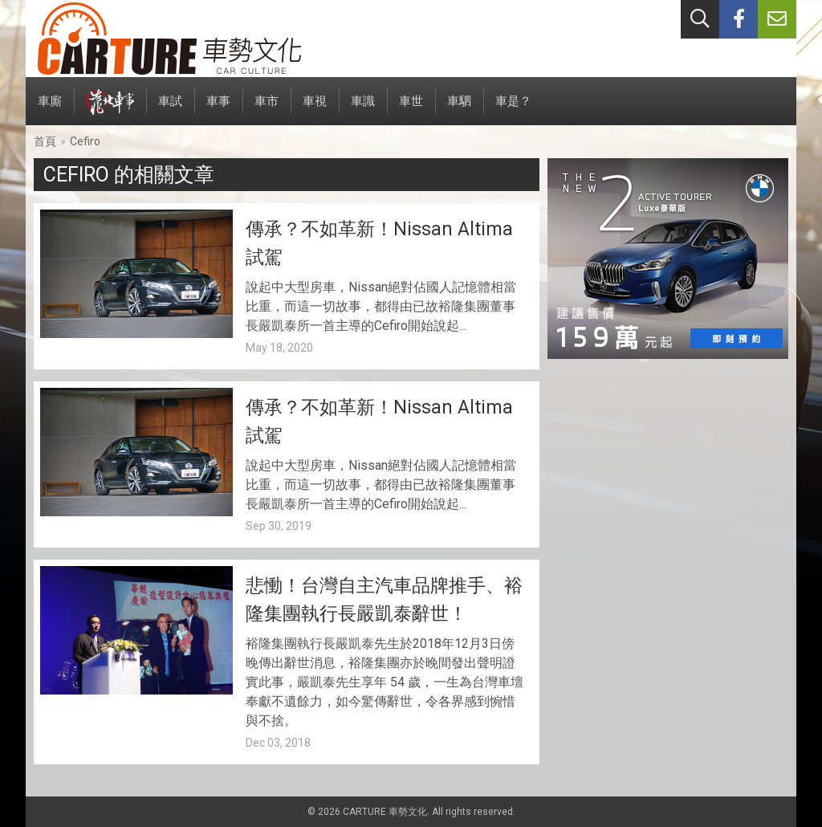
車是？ (513, 109)
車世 (411, 109)
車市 (266, 109)
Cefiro (85, 141)
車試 (170, 109)
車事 (218, 109)
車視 (315, 109)
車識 (363, 109)
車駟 (459, 109)
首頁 (45, 141)
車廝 (50, 109)
